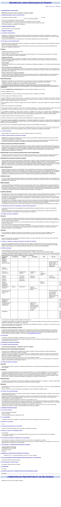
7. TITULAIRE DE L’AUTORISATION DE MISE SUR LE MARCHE (15, 444)
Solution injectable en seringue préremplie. (11, 28)
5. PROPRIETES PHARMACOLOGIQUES (10, 342)
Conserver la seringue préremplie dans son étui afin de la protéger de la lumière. (19, 428)
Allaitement (3, 230)
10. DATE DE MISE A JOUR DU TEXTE (9, 462)
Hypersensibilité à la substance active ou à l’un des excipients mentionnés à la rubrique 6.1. (22, 133)
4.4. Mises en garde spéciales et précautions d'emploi (13, 135)
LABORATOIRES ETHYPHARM (9, 447)
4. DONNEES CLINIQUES (6, 30)
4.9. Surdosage (4, 335)
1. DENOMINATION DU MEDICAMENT (9, 10)
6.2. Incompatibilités (5, 417)
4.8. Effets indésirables (6, 248)
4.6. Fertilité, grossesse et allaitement (9, 213)
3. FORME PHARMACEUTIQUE (8, 26)
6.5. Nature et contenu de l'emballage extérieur (11, 430)
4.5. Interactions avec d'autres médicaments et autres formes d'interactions (18, 205)
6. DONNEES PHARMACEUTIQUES (9, 407)
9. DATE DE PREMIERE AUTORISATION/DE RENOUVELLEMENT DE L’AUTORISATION (21, 457)
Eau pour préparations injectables (9, 412)
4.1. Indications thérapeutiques (8, 32)
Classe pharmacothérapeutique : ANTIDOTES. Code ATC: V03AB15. (17, 346)
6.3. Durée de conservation (7, 421)
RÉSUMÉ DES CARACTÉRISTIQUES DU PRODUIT (30, 3)
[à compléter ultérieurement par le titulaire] (11, 459)
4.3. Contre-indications (6, 130)
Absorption (3, 364)
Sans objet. (4, 473)
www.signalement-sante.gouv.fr (34, 333)
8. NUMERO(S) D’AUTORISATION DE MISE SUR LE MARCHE (15, 453)
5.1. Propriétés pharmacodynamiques (9, 344)
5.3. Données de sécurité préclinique (9, 391)
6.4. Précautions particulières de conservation (11, 426)
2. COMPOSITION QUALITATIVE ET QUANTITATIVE (13, 15)
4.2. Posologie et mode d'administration (10, 41)
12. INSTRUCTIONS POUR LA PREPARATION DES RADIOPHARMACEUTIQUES (19, 471)
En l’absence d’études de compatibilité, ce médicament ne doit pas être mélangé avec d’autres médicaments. (26, 419)
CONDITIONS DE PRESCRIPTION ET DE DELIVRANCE (30, 477)
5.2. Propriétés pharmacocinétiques (9, 361)
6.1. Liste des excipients (6, 409)
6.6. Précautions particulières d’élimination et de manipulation (15, 437)
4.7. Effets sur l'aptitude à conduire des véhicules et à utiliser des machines (18, 241)
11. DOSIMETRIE (4, 466)
